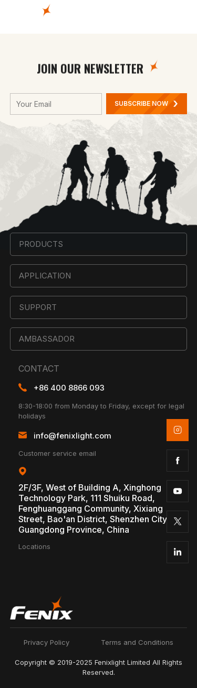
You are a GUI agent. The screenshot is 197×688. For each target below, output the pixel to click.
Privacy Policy (46, 642)
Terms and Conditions (137, 642)
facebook (178, 461)
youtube (178, 491)
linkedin (178, 552)
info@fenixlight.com (72, 436)
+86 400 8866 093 (69, 388)
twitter (178, 522)
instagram (178, 430)
